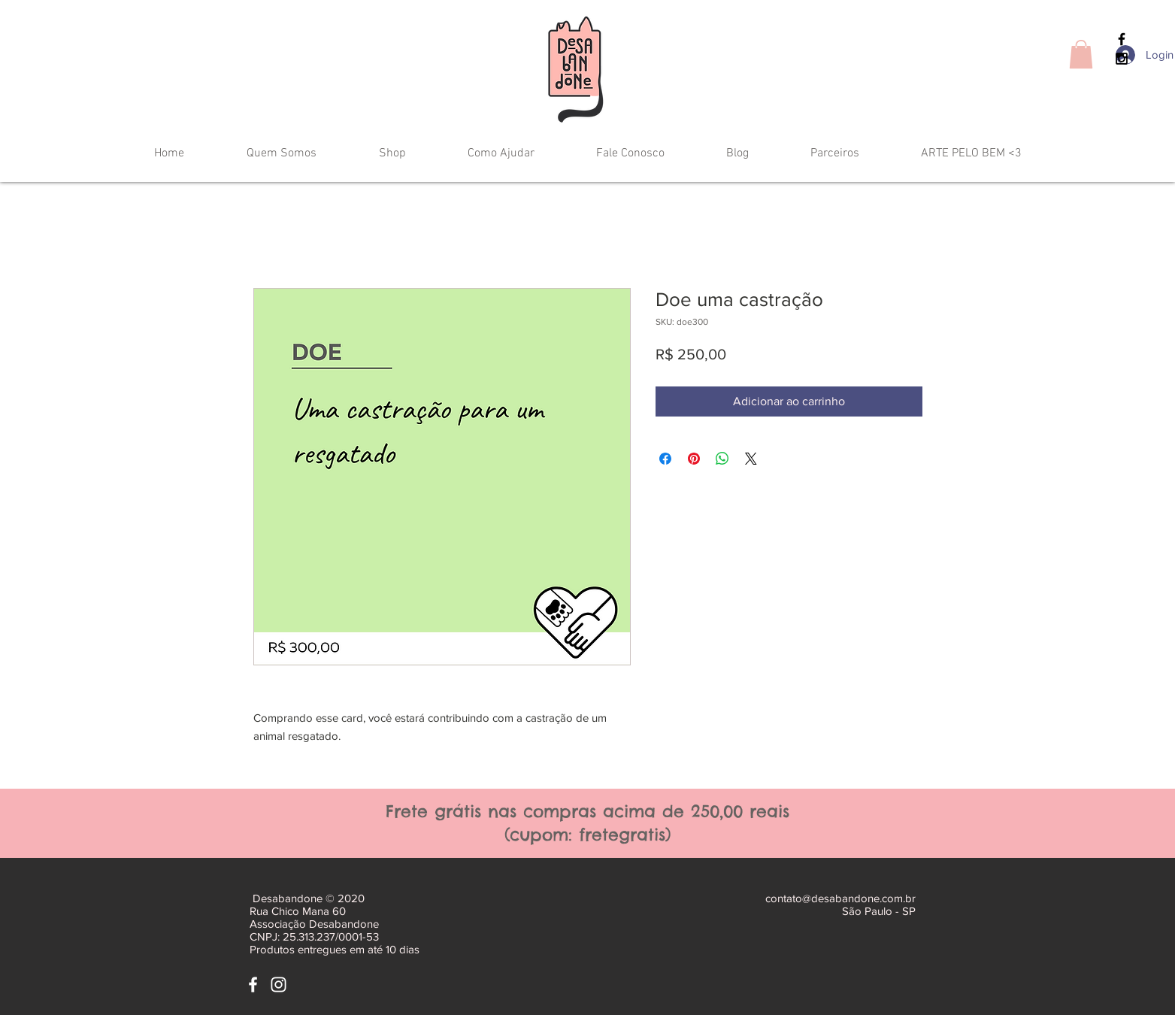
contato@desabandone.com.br (840, 898)
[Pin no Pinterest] (694, 459)
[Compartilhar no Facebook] (665, 459)
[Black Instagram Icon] (1121, 58)
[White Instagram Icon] (278, 984)
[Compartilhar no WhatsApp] (722, 459)
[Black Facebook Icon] (1121, 39)
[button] (1081, 54)
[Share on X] (751, 459)
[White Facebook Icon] (253, 984)
